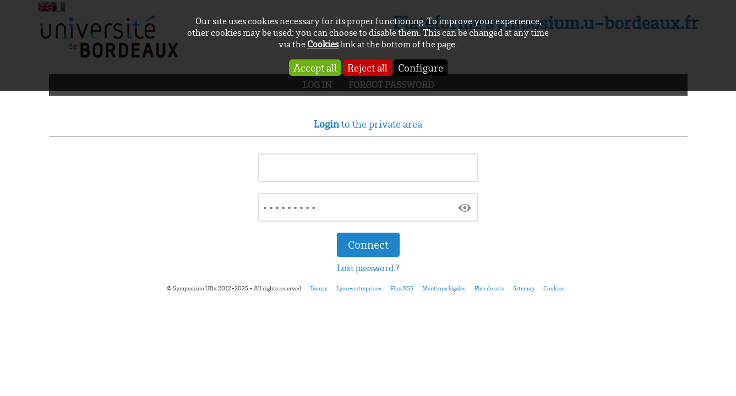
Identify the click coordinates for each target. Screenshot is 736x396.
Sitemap (524, 288)
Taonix (319, 288)
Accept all (315, 67)
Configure (420, 67)
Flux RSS (401, 288)
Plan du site (489, 288)
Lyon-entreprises (358, 288)
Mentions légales (444, 288)
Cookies (323, 44)
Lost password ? (368, 267)
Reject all (367, 67)
